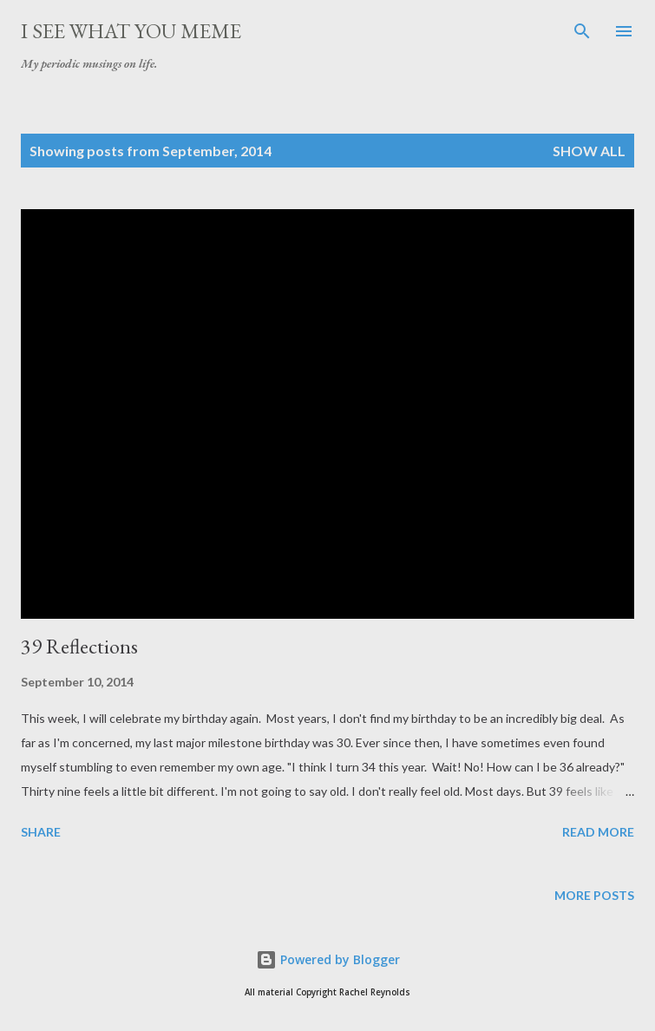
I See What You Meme (131, 30)
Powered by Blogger (328, 959)
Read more (598, 831)
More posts (594, 895)
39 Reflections (79, 646)
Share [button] (41, 831)
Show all (589, 150)
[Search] (582, 31)
